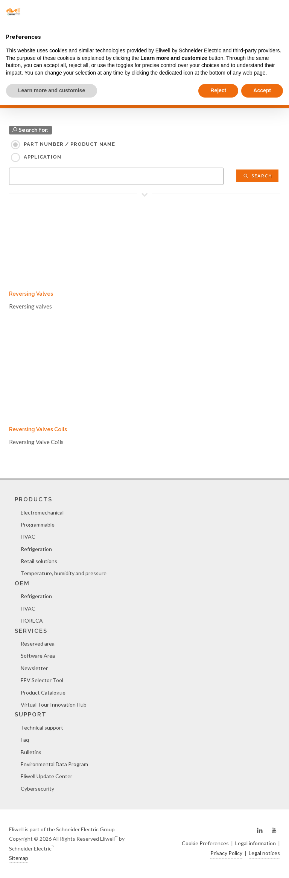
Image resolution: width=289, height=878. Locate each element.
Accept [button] (262, 90)
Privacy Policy (226, 853)
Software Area (38, 655)
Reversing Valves (31, 294)
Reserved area (38, 643)
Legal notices (264, 853)
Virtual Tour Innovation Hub (54, 704)
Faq (25, 739)
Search (257, 176)
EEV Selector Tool (42, 680)
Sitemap (18, 858)
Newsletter (34, 668)
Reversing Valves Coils (38, 429)
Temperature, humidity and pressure (63, 573)
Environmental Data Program (54, 764)
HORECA (32, 620)
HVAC (28, 536)
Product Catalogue (43, 692)
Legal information (255, 843)
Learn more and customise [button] (51, 90)
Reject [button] (218, 90)
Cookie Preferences (205, 843)
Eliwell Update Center (46, 776)
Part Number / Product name (69, 144)
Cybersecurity (37, 788)
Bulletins (31, 752)
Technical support (42, 727)
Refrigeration (36, 549)
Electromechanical (42, 512)
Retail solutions (39, 561)
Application (42, 157)
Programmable (38, 524)
